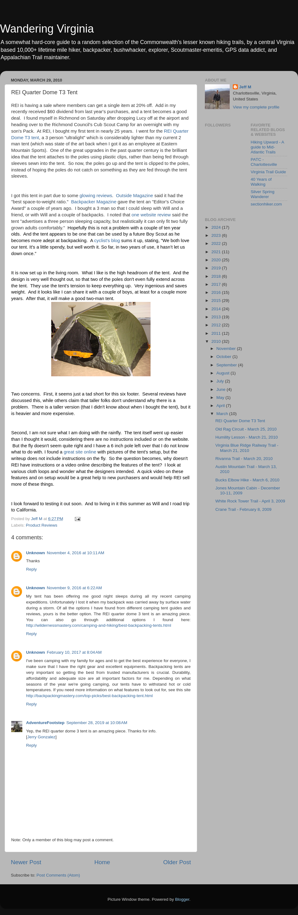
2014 (216, 309)
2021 (216, 252)
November (226, 348)
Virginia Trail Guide (268, 172)
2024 (216, 227)
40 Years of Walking (261, 182)
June (221, 389)
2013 (216, 317)
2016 (216, 292)
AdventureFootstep (45, 722)
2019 (216, 268)
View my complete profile (256, 107)
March (222, 413)
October (224, 356)
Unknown (35, 552)
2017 (216, 284)
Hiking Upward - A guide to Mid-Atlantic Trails (267, 147)
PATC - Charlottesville (264, 162)
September (227, 365)
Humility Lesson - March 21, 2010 (246, 437)
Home (102, 862)
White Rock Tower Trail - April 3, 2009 (250, 501)
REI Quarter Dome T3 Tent (240, 420)
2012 (216, 325)
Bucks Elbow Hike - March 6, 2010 (247, 480)
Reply (31, 569)
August (223, 373)
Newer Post (26, 862)
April (221, 405)
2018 (216, 276)
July (220, 381)
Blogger (182, 899)
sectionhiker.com (266, 204)
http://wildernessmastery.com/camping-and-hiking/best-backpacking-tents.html (98, 625)
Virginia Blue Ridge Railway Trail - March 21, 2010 (246, 448)
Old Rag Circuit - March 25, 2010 (246, 429)
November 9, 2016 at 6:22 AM (74, 588)
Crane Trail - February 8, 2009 (243, 509)
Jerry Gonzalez (41, 737)
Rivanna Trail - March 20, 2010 (244, 458)
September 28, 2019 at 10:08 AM (96, 722)
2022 (216, 243)
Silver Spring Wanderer (263, 194)
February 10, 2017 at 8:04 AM (74, 652)
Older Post (177, 862)
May (220, 397)
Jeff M (245, 87)
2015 (216, 300)
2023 (216, 235)
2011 (216, 333)
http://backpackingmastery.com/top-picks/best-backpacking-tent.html (89, 695)
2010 (216, 341)
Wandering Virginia (47, 28)
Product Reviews (41, 525)
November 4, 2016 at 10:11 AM (75, 552)
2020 (216, 260)
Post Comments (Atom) (58, 875)
